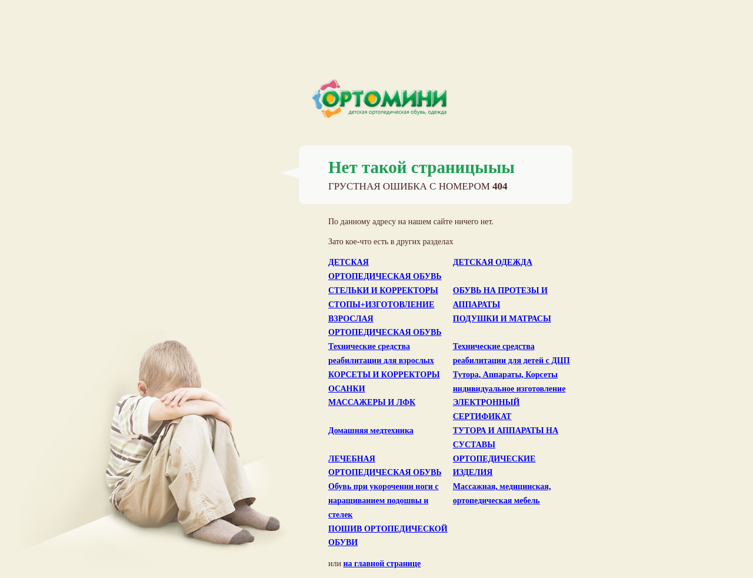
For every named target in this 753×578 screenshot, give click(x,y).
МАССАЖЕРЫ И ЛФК (371, 402)
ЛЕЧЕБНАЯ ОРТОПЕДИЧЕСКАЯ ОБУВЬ (385, 465)
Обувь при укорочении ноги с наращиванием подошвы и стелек (383, 500)
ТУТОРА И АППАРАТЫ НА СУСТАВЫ (505, 437)
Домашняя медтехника (371, 430)
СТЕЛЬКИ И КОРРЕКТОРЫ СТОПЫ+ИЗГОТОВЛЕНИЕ (383, 297)
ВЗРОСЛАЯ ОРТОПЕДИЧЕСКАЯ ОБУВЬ (385, 325)
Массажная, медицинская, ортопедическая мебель (502, 493)
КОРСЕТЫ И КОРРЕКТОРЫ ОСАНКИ (383, 381)
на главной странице (382, 563)
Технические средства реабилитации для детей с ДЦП (511, 353)
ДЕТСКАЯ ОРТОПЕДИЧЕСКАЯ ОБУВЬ (385, 269)
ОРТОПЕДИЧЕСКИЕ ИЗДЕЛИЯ (494, 465)
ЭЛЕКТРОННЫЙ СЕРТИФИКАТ (486, 409)
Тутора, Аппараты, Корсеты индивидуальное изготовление (509, 381)
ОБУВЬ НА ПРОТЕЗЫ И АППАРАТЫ (500, 297)
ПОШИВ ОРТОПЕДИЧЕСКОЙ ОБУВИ (388, 535)
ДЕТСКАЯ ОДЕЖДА (492, 262)
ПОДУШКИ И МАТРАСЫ (502, 318)
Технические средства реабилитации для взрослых (381, 353)
